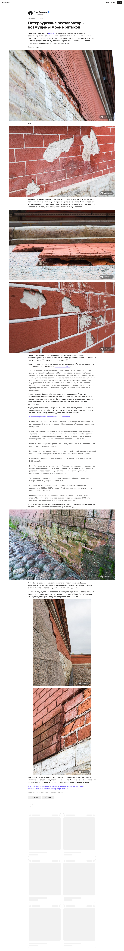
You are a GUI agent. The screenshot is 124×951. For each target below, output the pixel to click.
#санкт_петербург (67, 786)
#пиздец (31, 786)
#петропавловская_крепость (47, 786)
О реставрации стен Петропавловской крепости (49, 417)
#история (80, 786)
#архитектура (62, 789)
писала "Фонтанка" (62, 367)
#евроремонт (33, 789)
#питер (53, 789)
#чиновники (45, 789)
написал (51, 33)
